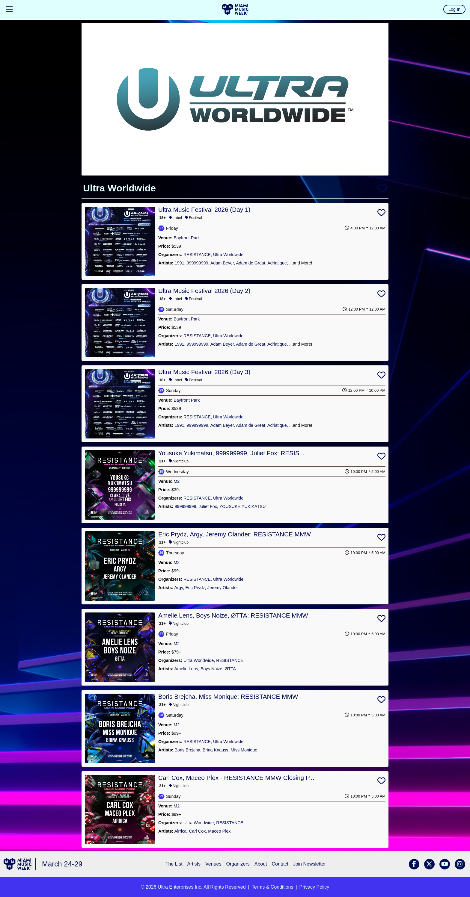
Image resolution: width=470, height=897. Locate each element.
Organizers (237, 863)
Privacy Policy (314, 887)
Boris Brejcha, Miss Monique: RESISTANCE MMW (228, 696)
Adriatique (277, 263)
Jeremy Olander (222, 587)
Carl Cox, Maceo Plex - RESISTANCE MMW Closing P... (236, 777)
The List (174, 863)
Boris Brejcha (187, 750)
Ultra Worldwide (228, 254)
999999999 (197, 263)
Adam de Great (250, 263)
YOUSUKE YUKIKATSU (242, 506)
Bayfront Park (187, 237)
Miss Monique (244, 750)
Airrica (180, 831)
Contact (280, 863)
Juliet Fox (207, 506)
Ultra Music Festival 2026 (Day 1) (204, 209)
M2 (177, 481)
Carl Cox (197, 831)
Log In (454, 9)
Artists (194, 863)
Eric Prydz (195, 587)
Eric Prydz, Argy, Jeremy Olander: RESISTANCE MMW (234, 534)
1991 (179, 263)
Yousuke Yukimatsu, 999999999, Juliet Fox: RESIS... (231, 453)
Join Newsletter (309, 863)
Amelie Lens (186, 668)
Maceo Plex (219, 831)
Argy (178, 587)
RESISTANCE (197, 254)
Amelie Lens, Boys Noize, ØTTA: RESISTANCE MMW (233, 615)
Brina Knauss (215, 750)
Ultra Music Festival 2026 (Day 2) (204, 290)
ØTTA (230, 668)
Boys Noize (211, 668)
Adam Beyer (222, 263)
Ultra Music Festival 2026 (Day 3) (204, 371)
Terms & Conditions (272, 887)
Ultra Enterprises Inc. (180, 887)
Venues (213, 863)
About (260, 863)
